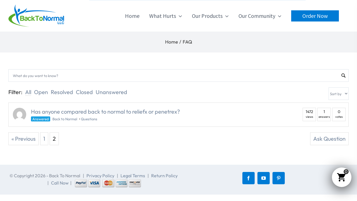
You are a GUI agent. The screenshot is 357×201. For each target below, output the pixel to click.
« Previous (23, 138)
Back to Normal (64, 119)
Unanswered (111, 91)
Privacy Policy (100, 175)
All (28, 91)
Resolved (62, 91)
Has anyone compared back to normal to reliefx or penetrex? (105, 111)
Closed (84, 91)
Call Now (60, 183)
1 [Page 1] (44, 138)
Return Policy (164, 175)
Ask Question (329, 138)
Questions (89, 119)
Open (41, 91)
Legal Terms (132, 175)
